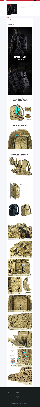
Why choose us (16, 0)
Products (10, 0)
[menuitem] (8, 0)
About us (13, 0)
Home (8, 0)
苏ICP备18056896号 (27, 403)
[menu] (18, 0)
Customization (20, 0)
